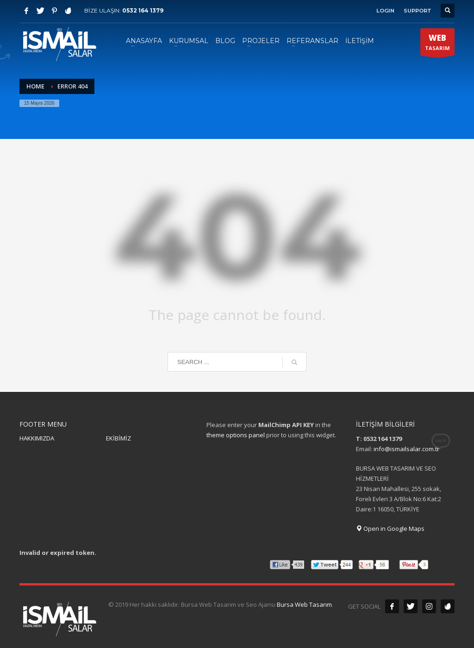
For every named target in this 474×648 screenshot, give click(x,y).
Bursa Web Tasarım (304, 604)
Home (35, 86)
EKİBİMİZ (118, 438)
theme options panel (235, 435)
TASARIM (437, 44)
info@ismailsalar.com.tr (406, 449)
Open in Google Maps (390, 528)
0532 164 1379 (142, 10)
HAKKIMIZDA (36, 438)
